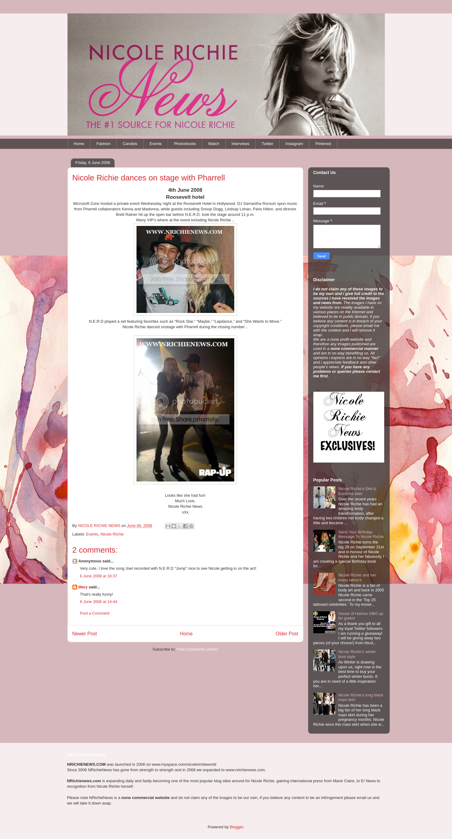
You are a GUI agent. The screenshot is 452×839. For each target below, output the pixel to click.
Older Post (287, 633)
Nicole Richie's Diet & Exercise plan (357, 491)
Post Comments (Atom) (197, 649)
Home (79, 143)
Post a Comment (95, 613)
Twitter (267, 143)
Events (156, 143)
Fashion (104, 143)
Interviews (240, 143)
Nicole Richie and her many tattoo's (357, 577)
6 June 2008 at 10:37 (98, 576)
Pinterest (323, 143)
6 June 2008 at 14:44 (98, 601)
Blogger (236, 827)
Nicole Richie (112, 534)
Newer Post (84, 633)
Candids (130, 143)
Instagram (294, 143)
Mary (83, 587)
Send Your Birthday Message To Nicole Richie (361, 534)
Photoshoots (185, 143)
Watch (213, 143)
